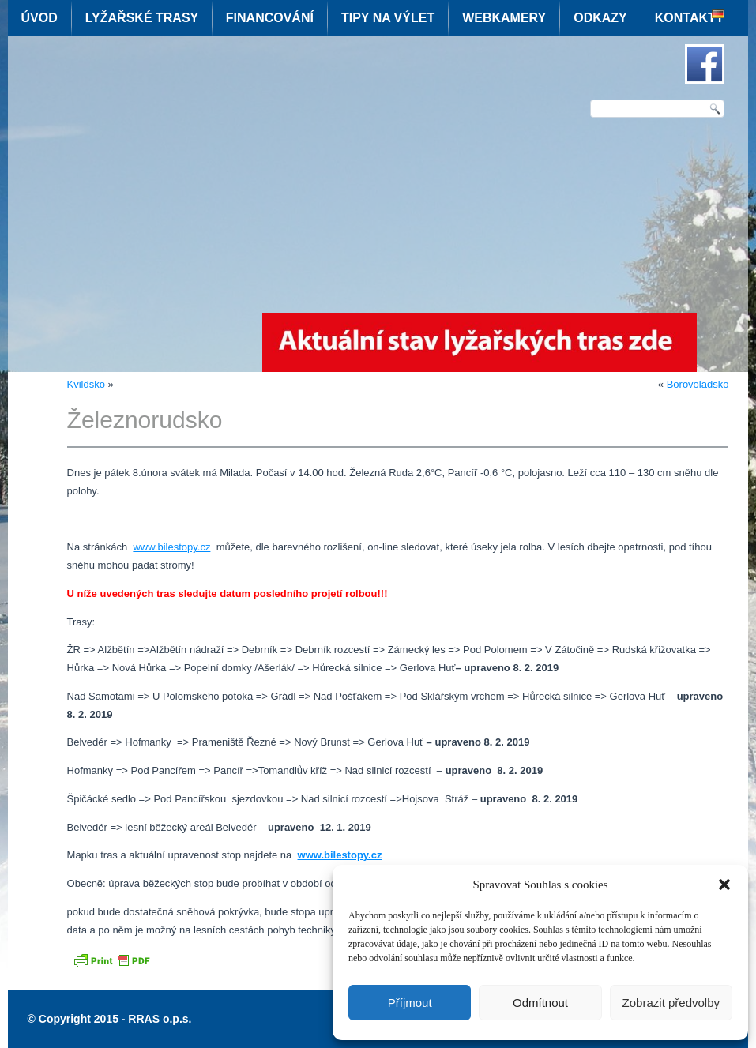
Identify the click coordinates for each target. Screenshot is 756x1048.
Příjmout (410, 1002)
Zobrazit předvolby (671, 1002)
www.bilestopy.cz (171, 547)
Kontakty (689, 17)
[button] (724, 884)
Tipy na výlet (387, 17)
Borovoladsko (698, 384)
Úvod (39, 17)
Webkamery (504, 17)
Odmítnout (540, 1002)
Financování (270, 17)
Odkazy (600, 17)
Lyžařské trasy (141, 17)
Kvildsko (86, 384)
